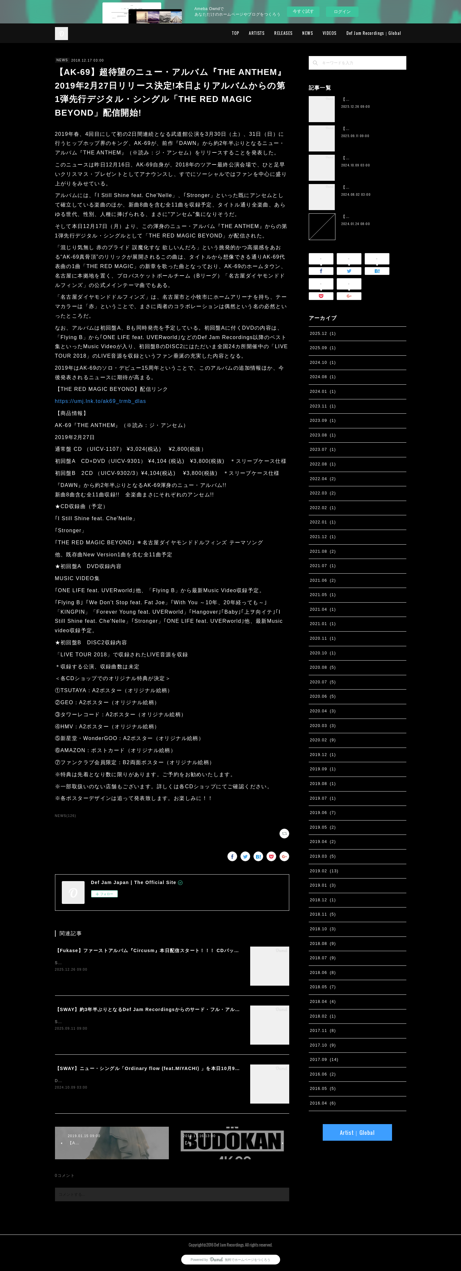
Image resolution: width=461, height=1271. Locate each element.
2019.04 (323, 841)
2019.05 (323, 827)
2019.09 (323, 769)
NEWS (307, 33)
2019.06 (323, 812)
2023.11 (323, 406)
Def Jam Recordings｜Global (373, 33)
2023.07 (323, 449)
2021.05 (323, 595)
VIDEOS (329, 33)
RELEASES (283, 33)
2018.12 (323, 900)
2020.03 (323, 725)
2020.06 (323, 696)
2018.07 (323, 958)
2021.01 (323, 623)
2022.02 (323, 508)
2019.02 (324, 871)
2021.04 (323, 609)
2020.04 (323, 711)
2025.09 (323, 348)
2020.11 (323, 638)
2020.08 (323, 667)
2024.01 (323, 391)
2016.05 (323, 1088)
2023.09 (323, 420)
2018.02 (323, 1016)
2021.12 (323, 537)
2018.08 (323, 943)
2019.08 (323, 783)
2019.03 (323, 856)
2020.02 (323, 740)
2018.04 (323, 1001)
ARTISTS (256, 33)
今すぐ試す (303, 11)
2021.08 (323, 551)
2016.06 (323, 1074)
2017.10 (323, 1045)
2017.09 (324, 1059)
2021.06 (323, 580)
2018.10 (323, 929)
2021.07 (323, 566)
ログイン (342, 11)
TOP (235, 33)
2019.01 (323, 885)
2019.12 (323, 754)
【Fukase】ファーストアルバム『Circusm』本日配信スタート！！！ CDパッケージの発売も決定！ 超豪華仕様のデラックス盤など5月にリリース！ (224, 950)
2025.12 (323, 333)
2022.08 (323, 464)
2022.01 (323, 522)
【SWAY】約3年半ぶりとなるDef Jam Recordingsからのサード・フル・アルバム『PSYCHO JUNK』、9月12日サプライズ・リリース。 (213, 1009)
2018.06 (323, 972)
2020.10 (323, 653)
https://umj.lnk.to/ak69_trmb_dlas (100, 401)
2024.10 (323, 362)
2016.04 (323, 1103)
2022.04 (323, 479)
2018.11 (323, 914)
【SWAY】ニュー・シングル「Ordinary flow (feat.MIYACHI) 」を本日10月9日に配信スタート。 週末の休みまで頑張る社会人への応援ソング (218, 1068)
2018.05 (323, 987)
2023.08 (323, 435)
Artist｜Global (357, 1132)
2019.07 (323, 798)
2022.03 (323, 493)
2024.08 (323, 377)
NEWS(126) (65, 816)
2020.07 (323, 682)
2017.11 (323, 1030)
